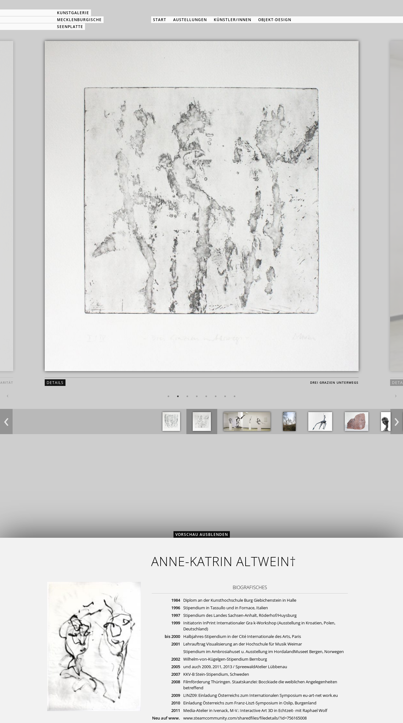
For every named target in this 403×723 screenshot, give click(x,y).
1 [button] (168, 396)
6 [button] (216, 396)
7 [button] (225, 396)
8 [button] (234, 396)
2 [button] (178, 396)
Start (159, 19)
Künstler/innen (232, 19)
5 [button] (206, 396)
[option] (201, 218)
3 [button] (187, 396)
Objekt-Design (274, 19)
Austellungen (190, 19)
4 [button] (197, 396)
